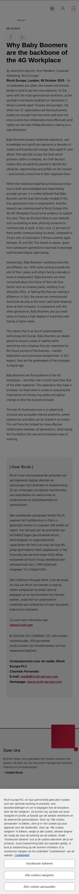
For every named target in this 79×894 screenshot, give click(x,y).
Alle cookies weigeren (39, 875)
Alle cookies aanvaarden (40, 887)
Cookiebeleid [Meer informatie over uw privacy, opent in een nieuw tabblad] (21, 855)
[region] (39, 841)
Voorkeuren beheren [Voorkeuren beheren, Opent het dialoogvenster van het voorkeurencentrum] (39, 863)
